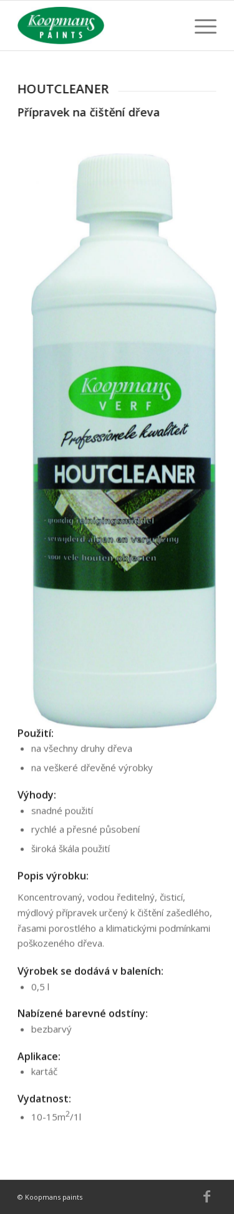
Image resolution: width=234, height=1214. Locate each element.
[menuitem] (199, 25)
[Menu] (199, 25)
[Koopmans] (97, 25)
